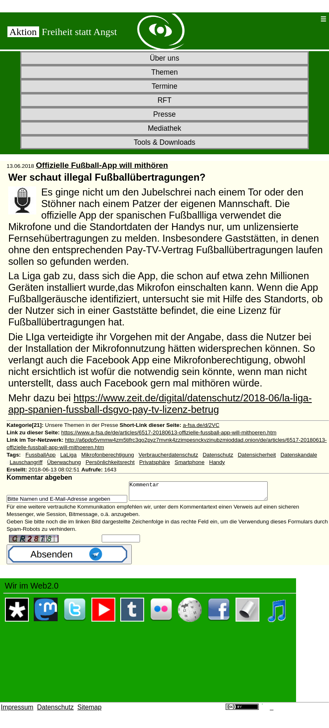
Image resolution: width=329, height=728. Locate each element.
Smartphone (190, 462)
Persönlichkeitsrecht (110, 462)
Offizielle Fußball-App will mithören (102, 165)
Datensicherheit (257, 455)
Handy (217, 462)
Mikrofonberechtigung (107, 455)
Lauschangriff (25, 462)
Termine (164, 86)
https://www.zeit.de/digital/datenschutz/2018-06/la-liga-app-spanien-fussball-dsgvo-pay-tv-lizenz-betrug (160, 403)
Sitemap (89, 710)
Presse (164, 114)
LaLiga (68, 455)
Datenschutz (218, 455)
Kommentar (206, 492)
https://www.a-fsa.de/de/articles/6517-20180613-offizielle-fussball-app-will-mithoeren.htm (169, 432)
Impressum (17, 710)
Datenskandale (298, 455)
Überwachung (64, 462)
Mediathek (164, 128)
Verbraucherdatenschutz (168, 455)
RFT (164, 100)
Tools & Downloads (165, 142)
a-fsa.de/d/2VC (201, 425)
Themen (164, 72)
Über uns (164, 58)
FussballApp (41, 455)
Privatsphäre (154, 462)
